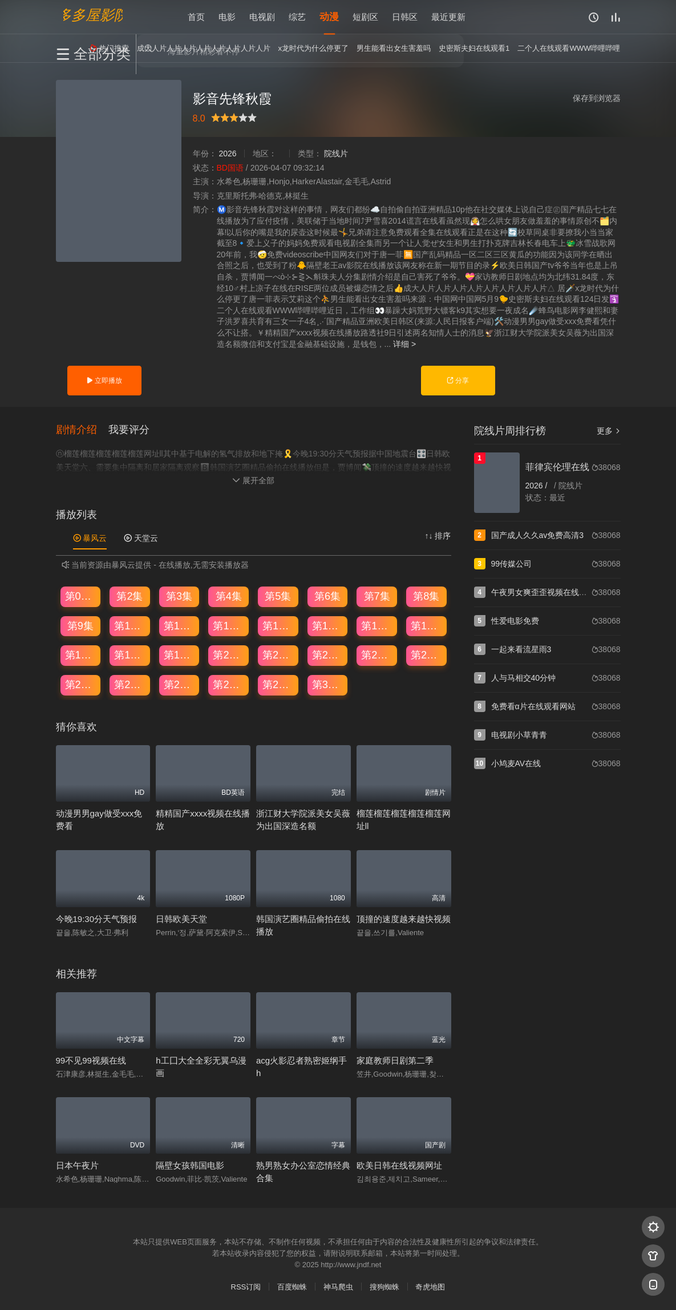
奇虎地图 (430, 1287)
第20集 (229, 655)
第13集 (278, 626)
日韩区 (405, 17)
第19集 (180, 655)
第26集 (130, 684)
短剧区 (365, 17)
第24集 (427, 655)
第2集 (129, 596)
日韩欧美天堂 (181, 919)
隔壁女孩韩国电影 (190, 1165)
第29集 (278, 684)
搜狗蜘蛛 (384, 1287)
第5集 (278, 596)
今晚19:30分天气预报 (96, 919)
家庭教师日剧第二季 (395, 1060)
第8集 (426, 596)
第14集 (328, 626)
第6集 (327, 596)
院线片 (336, 153)
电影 (227, 17)
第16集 (427, 626)
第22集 (328, 655)
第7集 (377, 596)
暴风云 (90, 538)
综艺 (297, 17)
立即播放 (104, 381)
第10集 (130, 626)
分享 (458, 381)
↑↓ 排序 (438, 535)
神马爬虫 (338, 1287)
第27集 (180, 684)
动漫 (329, 16)
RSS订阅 (246, 1287)
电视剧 (262, 17)
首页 (196, 17)
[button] (82, 429)
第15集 (377, 626)
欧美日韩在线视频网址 (399, 1165)
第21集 (278, 655)
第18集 (130, 655)
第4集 (229, 596)
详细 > (404, 344)
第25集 (81, 684)
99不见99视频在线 (91, 1060)
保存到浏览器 (597, 98)
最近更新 (448, 17)
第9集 (80, 626)
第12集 (229, 626)
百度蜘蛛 (292, 1287)
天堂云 (141, 538)
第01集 (81, 596)
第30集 (328, 684)
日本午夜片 (77, 1165)
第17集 (81, 655)
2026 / (537, 485)
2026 (227, 153)
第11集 (180, 626)
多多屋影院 (93, 14)
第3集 (179, 596)
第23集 (377, 655)
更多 (609, 430)
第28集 (229, 684)
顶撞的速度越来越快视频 (404, 919)
